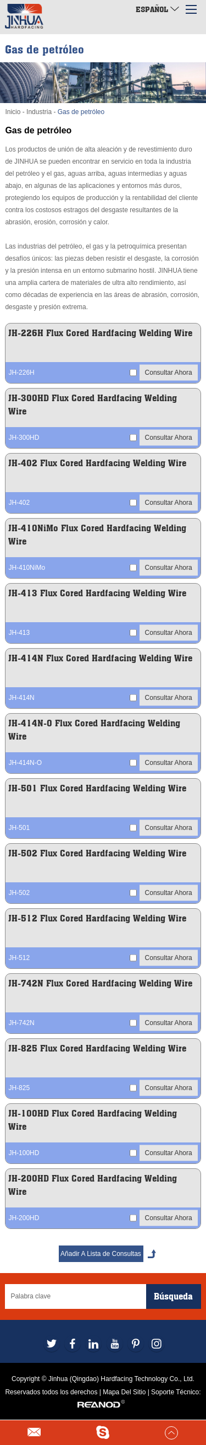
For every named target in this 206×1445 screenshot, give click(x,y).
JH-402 (19, 502)
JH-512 (19, 958)
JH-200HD (23, 1218)
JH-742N (21, 1023)
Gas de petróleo (81, 112)
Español (157, 9)
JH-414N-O (25, 763)
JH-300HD (23, 437)
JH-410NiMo (26, 567)
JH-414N (21, 698)
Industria (39, 112)
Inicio (12, 112)
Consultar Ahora (168, 372)
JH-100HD (23, 1153)
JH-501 (19, 828)
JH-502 (19, 893)
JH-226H (21, 372)
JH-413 (19, 633)
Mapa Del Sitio (124, 1392)
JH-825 (19, 1088)
